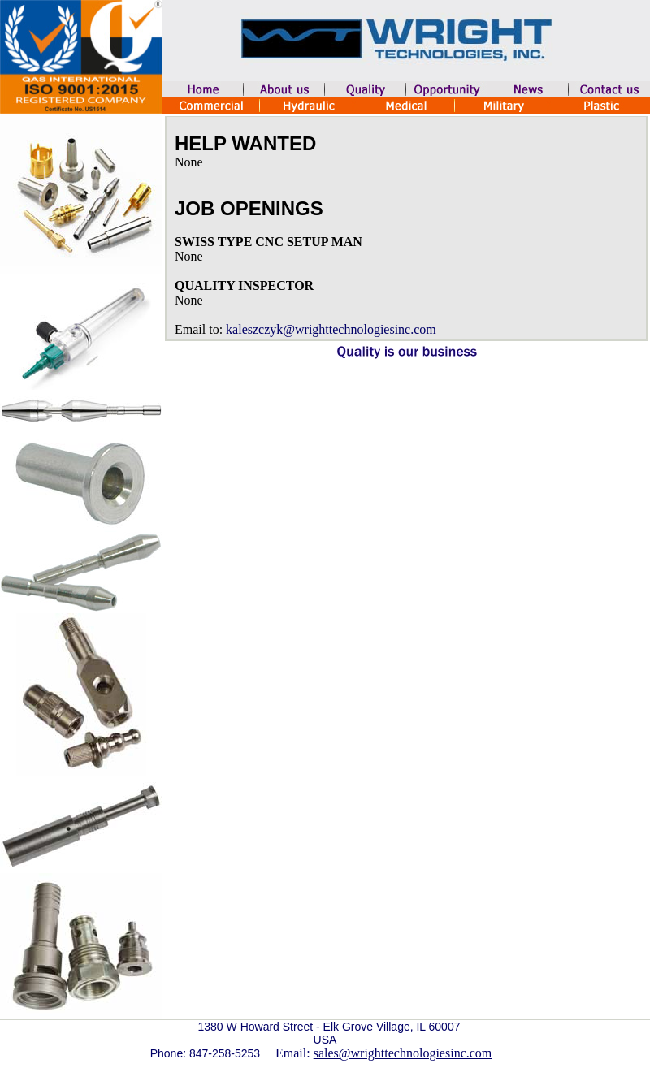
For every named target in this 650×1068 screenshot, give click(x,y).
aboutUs (284, 89)
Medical (406, 105)
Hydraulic (309, 105)
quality (365, 89)
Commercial (211, 105)
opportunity (447, 89)
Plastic (601, 105)
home (203, 89)
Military (503, 105)
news (528, 89)
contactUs (609, 89)
